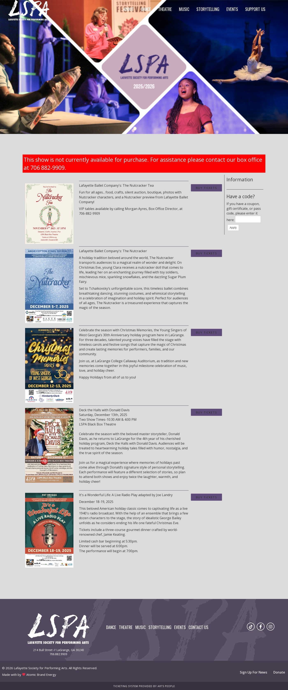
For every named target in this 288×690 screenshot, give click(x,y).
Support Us (255, 9)
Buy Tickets (206, 188)
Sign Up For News (253, 672)
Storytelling (207, 9)
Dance (146, 9)
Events (232, 9)
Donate (279, 672)
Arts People (166, 686)
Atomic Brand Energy (41, 674)
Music (184, 9)
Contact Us (198, 627)
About (128, 9)
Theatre (165, 9)
